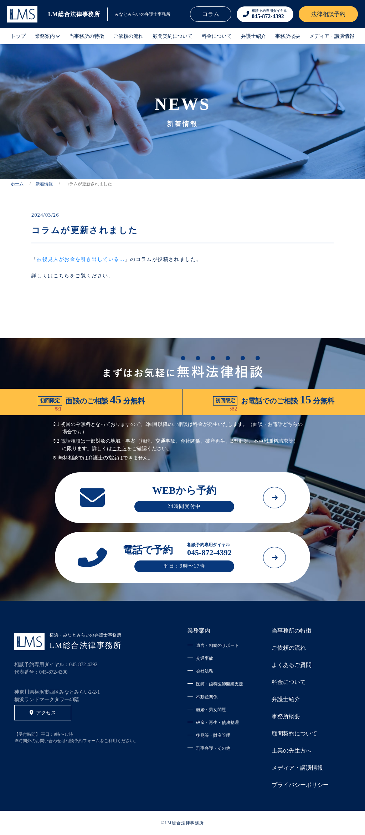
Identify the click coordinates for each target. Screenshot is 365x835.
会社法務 (204, 671)
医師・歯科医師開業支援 (219, 683)
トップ (18, 36)
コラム (210, 14)
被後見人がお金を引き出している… (80, 259)
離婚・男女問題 (211, 709)
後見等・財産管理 (213, 735)
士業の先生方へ (292, 751)
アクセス (43, 712)
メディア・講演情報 (331, 36)
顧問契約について (172, 36)
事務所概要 (287, 36)
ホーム (17, 183)
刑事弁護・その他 (213, 748)
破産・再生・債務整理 (217, 722)
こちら (119, 448)
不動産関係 (206, 696)
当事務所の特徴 (86, 36)
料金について (217, 36)
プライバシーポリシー (300, 785)
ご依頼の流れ (128, 36)
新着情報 (44, 183)
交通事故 (204, 658)
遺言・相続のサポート (217, 645)
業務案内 (198, 631)
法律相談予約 (328, 14)
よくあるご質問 (292, 665)
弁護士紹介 (253, 36)
